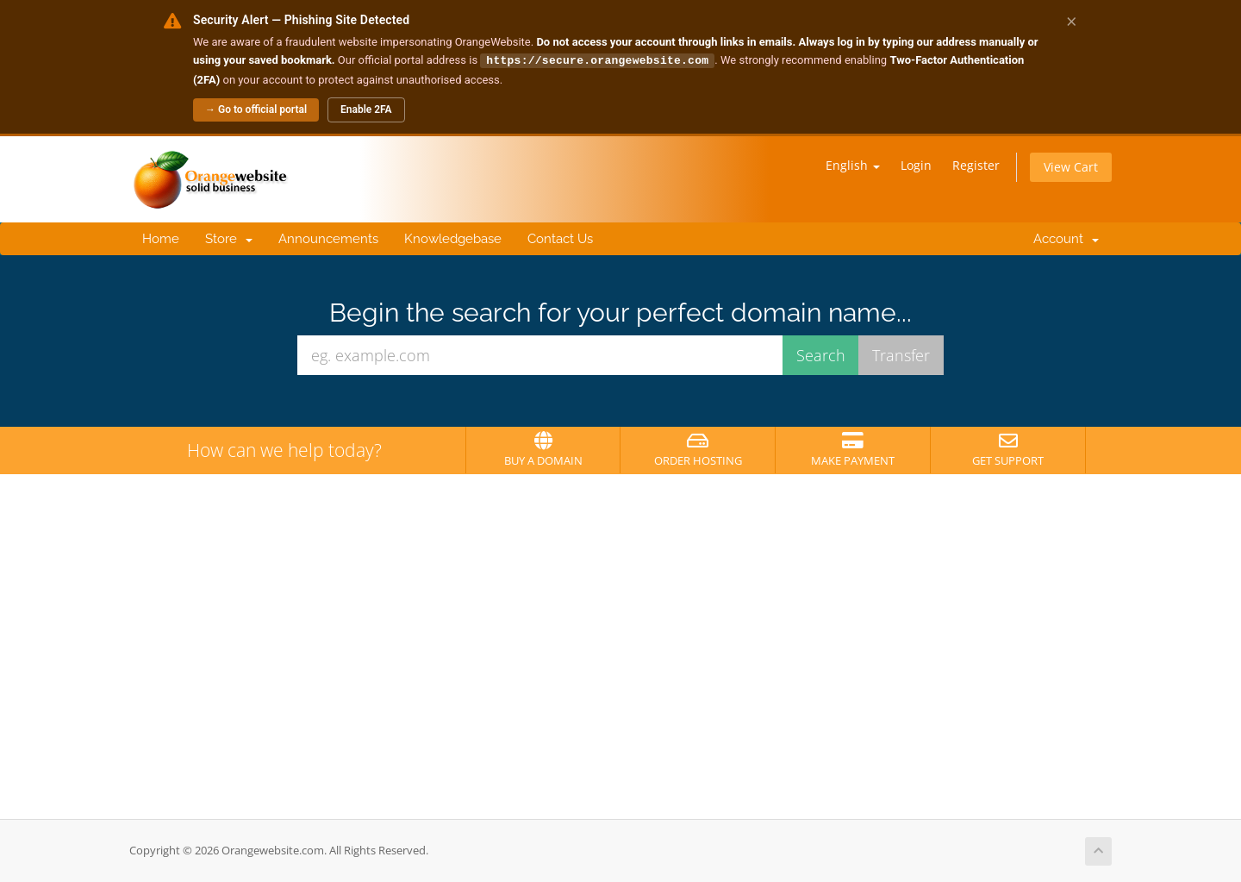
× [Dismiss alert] (1071, 20)
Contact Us (560, 238)
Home (160, 238)
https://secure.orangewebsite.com (597, 59)
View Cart (1071, 166)
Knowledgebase (453, 238)
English (853, 164)
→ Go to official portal (256, 109)
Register (976, 164)
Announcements (328, 238)
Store (229, 238)
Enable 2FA (366, 109)
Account (1062, 238)
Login (916, 164)
